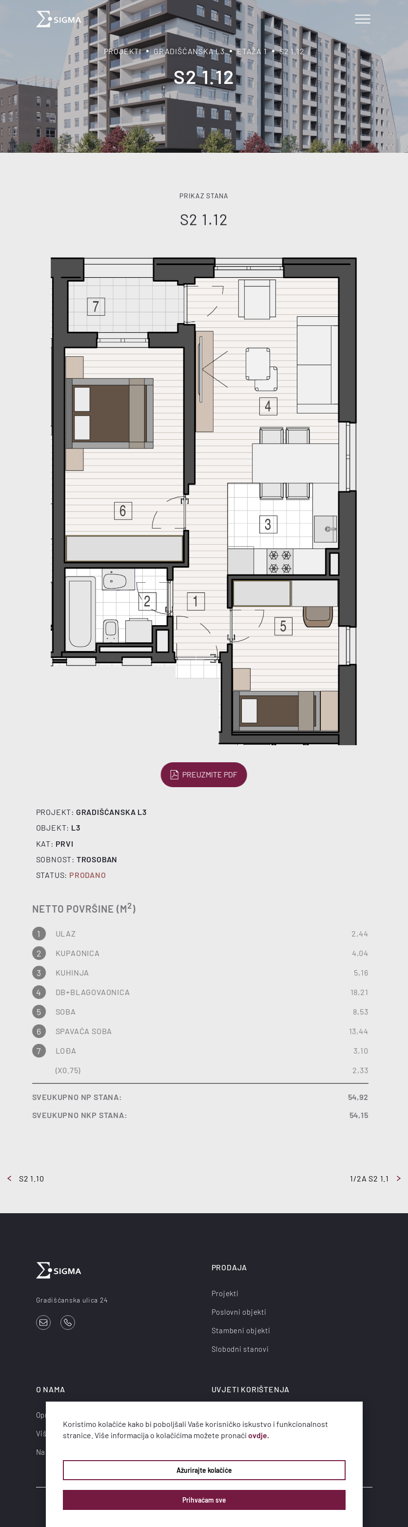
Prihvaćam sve (204, 1500)
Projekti (122, 51)
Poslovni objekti (239, 1311)
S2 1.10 (25, 1178)
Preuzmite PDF (202, 774)
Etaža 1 (252, 51)
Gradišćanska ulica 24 (72, 1300)
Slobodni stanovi (240, 1348)
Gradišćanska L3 (189, 51)
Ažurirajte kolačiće (204, 1470)
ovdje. (258, 1435)
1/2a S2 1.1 (375, 1178)
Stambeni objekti (241, 1330)
